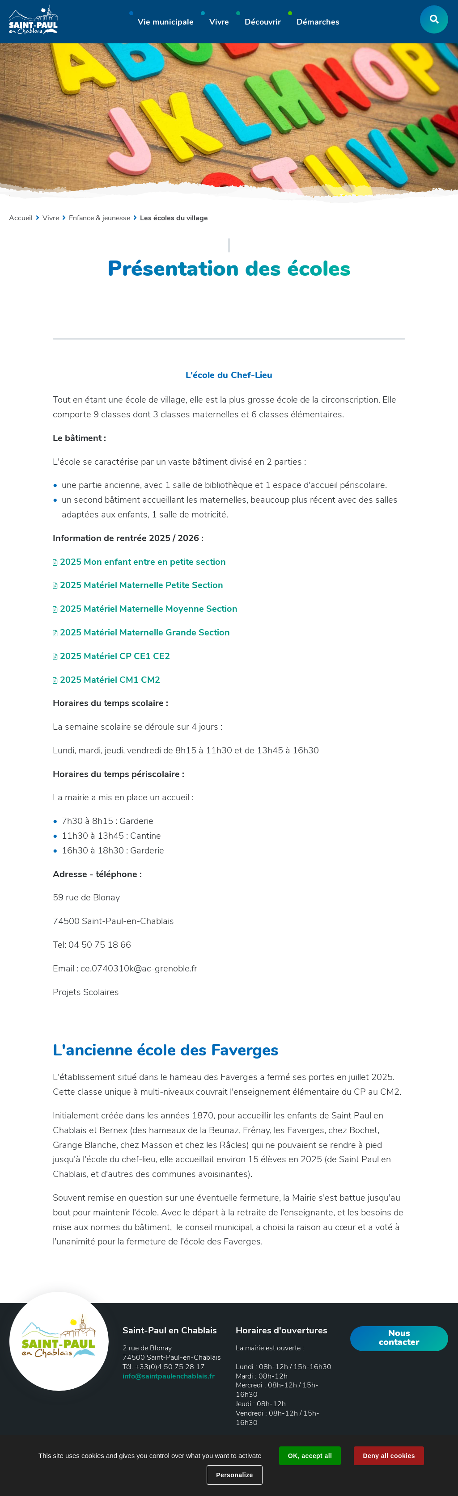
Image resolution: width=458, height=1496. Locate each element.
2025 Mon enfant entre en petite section (143, 562)
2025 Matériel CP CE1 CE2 (115, 656)
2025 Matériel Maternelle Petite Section (141, 585)
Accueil (21, 218)
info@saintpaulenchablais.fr (169, 1376)
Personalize (234, 1475)
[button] (165, 23)
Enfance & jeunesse (99, 218)
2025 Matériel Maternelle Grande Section (145, 632)
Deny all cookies (389, 1455)
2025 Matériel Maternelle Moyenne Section (148, 609)
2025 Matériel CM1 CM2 (110, 680)
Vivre (50, 218)
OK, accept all (310, 1455)
